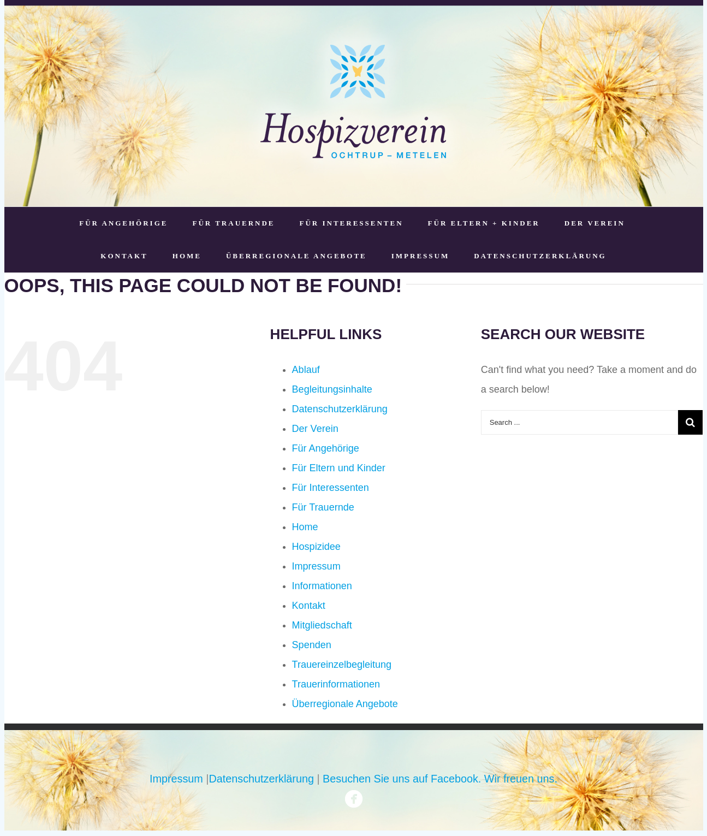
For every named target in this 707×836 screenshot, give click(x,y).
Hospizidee (316, 546)
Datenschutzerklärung (340, 409)
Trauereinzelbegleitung (341, 664)
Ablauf (306, 369)
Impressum (316, 566)
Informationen (322, 585)
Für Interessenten (330, 487)
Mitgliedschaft (322, 625)
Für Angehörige (325, 448)
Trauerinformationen (336, 684)
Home (305, 526)
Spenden (311, 644)
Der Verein (315, 428)
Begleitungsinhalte (332, 389)
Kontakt (308, 605)
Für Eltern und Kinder (338, 468)
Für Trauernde (323, 507)
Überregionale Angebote (345, 703)
